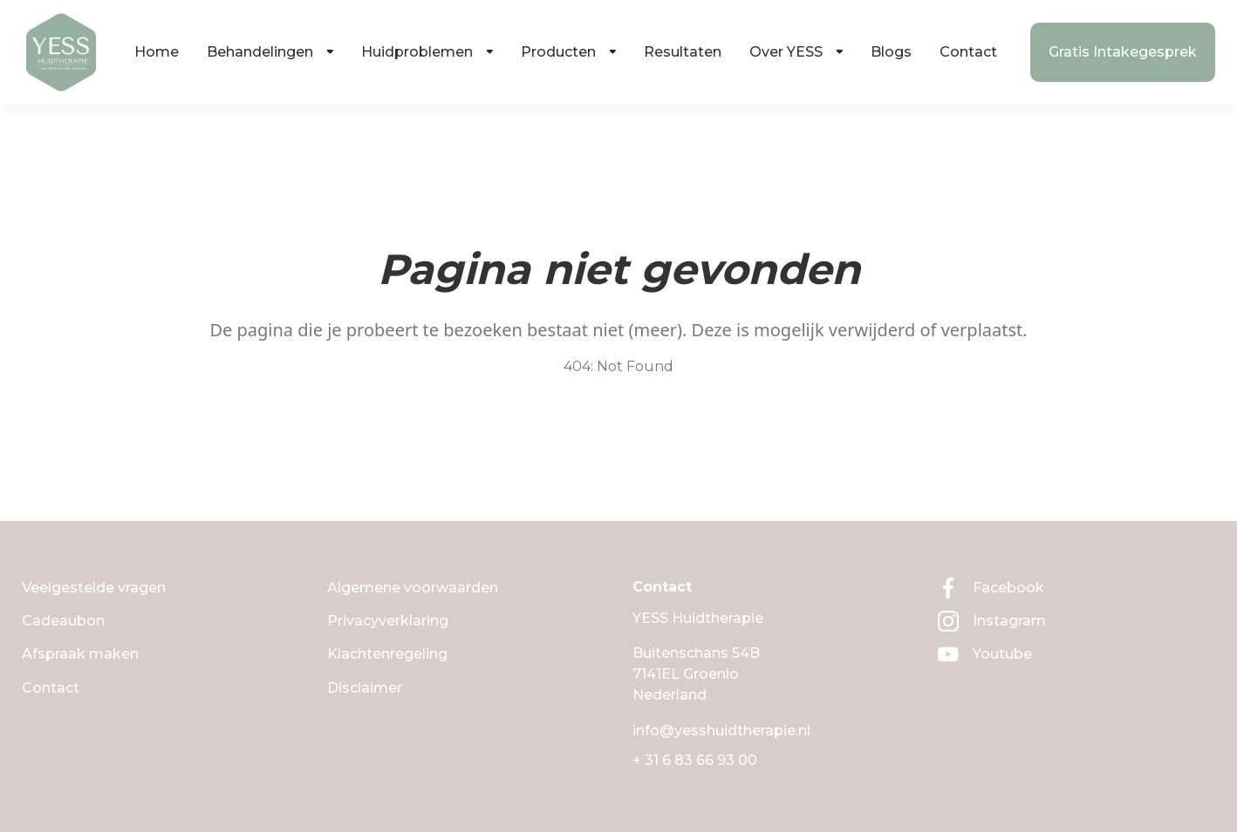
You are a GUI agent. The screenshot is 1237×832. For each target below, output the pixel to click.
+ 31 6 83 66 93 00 (694, 760)
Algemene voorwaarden (412, 587)
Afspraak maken (80, 654)
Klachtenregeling (387, 654)
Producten (558, 52)
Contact (968, 52)
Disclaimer (364, 688)
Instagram (992, 621)
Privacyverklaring (387, 620)
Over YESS (786, 52)
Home (156, 52)
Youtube (985, 654)
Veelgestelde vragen (94, 587)
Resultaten (682, 52)
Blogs (891, 52)
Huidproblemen (417, 52)
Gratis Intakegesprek (1123, 52)
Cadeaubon (63, 620)
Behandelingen (260, 52)
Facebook (991, 588)
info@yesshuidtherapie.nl (721, 730)
